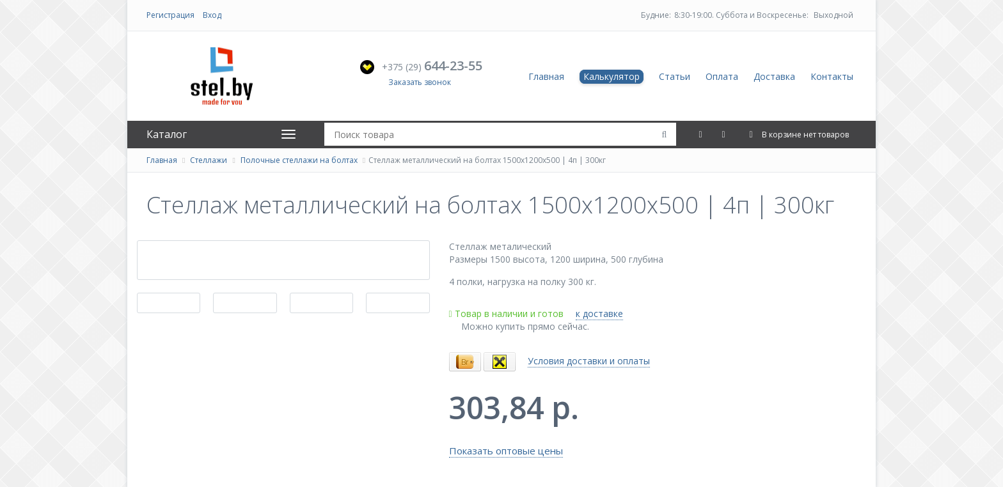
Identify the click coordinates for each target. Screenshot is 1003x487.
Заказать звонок (419, 82)
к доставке (599, 313)
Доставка (774, 76)
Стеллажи (208, 160)
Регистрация (170, 15)
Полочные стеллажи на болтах (299, 160)
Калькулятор (611, 76)
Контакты (831, 76)
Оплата (722, 76)
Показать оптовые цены (506, 450)
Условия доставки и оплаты (589, 361)
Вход (212, 15)
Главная (546, 76)
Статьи (674, 76)
